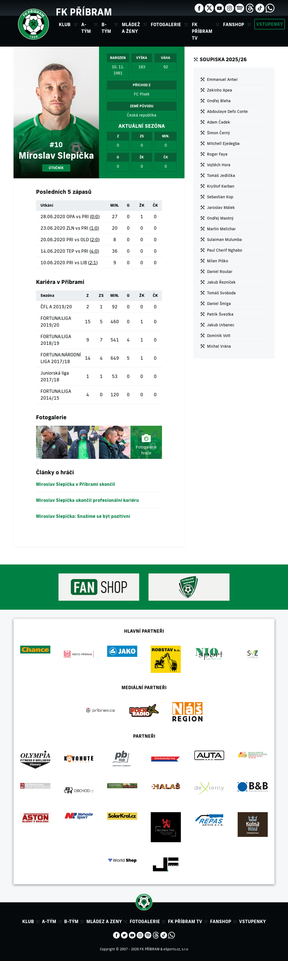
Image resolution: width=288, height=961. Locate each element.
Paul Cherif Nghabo (224, 250)
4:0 (94, 251)
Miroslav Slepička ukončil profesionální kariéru (87, 500)
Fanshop (233, 24)
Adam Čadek (218, 122)
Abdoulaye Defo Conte (227, 111)
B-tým (71, 921)
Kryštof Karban (220, 186)
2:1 (92, 262)
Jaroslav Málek (221, 207)
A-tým (49, 921)
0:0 (94, 216)
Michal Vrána (219, 346)
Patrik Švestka (220, 314)
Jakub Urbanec (220, 324)
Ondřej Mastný (220, 218)
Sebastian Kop (220, 196)
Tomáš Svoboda (221, 292)
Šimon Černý (218, 132)
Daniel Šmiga (219, 303)
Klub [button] (65, 24)
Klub (28, 921)
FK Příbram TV (202, 31)
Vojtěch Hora (218, 164)
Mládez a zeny (104, 921)
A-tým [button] (86, 28)
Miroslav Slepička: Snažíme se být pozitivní (83, 516)
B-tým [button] (106, 28)
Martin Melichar (221, 228)
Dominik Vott (218, 335)
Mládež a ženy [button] (131, 28)
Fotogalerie (166, 24)
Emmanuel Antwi (222, 79)
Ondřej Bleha (219, 100)
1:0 (94, 228)
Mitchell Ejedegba (223, 143)
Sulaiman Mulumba (224, 239)
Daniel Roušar (219, 271)
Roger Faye (217, 154)
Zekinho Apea (219, 90)
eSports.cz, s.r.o (175, 949)
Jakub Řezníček (221, 282)
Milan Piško (217, 260)
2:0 (94, 239)
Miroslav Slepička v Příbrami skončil (75, 484)
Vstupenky (269, 24)
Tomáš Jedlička (221, 175)
